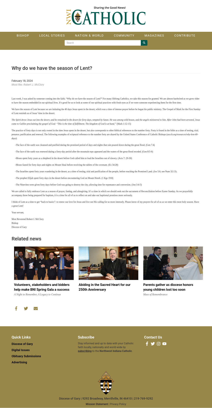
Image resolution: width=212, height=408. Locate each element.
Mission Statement (97, 404)
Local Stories (52, 35)
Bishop (23, 35)
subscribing (85, 351)
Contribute (184, 35)
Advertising (19, 362)
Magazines (154, 35)
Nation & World (89, 35)
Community (124, 35)
